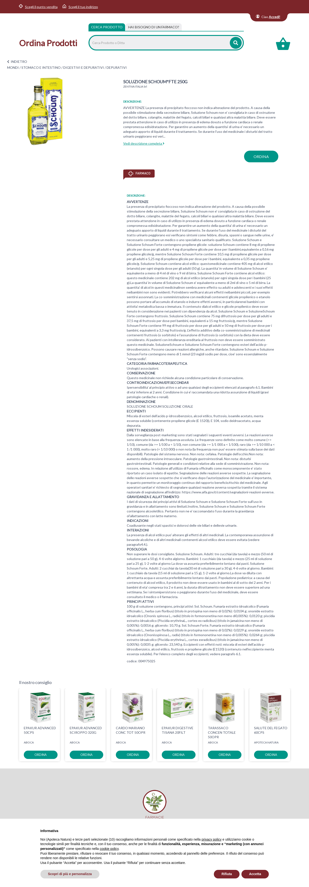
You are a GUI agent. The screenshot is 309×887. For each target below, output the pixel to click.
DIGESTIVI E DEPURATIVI (83, 67)
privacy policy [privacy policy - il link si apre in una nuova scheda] (211, 839)
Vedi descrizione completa (143, 143)
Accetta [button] (255, 874)
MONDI (13, 67)
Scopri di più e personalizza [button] (70, 874)
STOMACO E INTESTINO (41, 67)
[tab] (154, 27)
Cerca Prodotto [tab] (107, 27)
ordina (261, 156)
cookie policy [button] (109, 849)
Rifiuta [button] (226, 874)
